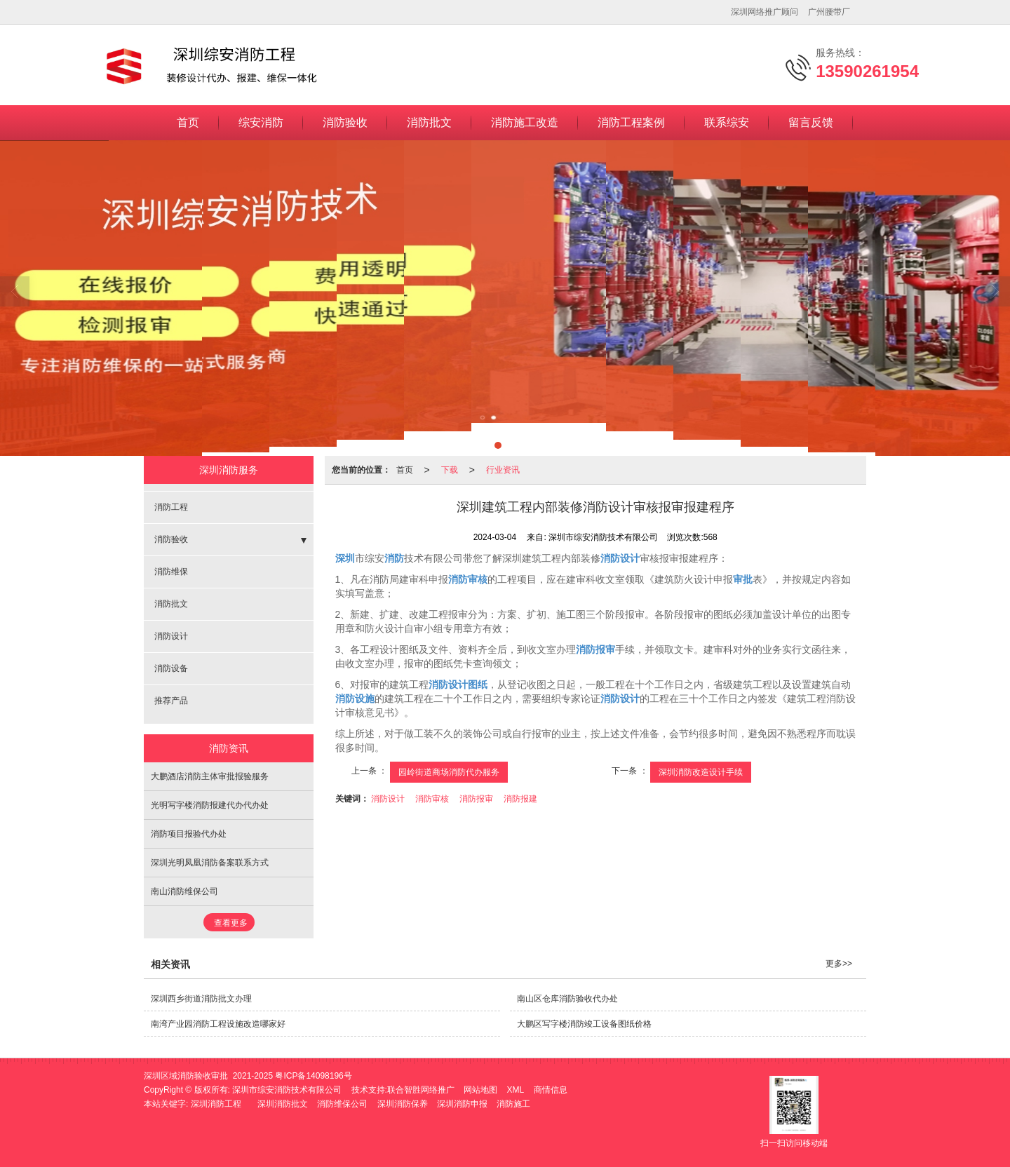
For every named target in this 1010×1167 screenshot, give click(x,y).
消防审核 (432, 799)
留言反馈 (810, 122)
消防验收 (345, 122)
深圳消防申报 (462, 1104)
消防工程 (171, 507)
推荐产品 (171, 701)
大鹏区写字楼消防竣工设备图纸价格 (584, 1024)
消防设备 (171, 668)
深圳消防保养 (402, 1104)
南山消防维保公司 (184, 891)
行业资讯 (503, 470)
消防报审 (476, 799)
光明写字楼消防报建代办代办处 (210, 805)
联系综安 (726, 122)
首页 (188, 122)
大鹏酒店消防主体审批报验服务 (210, 776)
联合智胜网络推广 (420, 1090)
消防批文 (429, 122)
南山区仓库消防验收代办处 (567, 999)
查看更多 (231, 923)
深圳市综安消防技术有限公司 (287, 1090)
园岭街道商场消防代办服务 (448, 772)
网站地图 (480, 1090)
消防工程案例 (631, 122)
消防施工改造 (524, 122)
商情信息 (550, 1090)
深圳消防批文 (282, 1104)
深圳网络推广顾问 (764, 12)
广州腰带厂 (829, 12)
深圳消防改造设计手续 (701, 772)
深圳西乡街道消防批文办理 (201, 999)
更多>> (839, 964)
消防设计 (388, 799)
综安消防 (260, 122)
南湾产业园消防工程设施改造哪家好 (218, 1024)
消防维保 (171, 571)
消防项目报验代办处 (189, 834)
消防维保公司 (342, 1104)
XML (516, 1090)
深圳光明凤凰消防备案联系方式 (210, 863)
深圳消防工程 (216, 1104)
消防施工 (513, 1104)
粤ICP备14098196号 (313, 1076)
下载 (449, 470)
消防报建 (520, 799)
